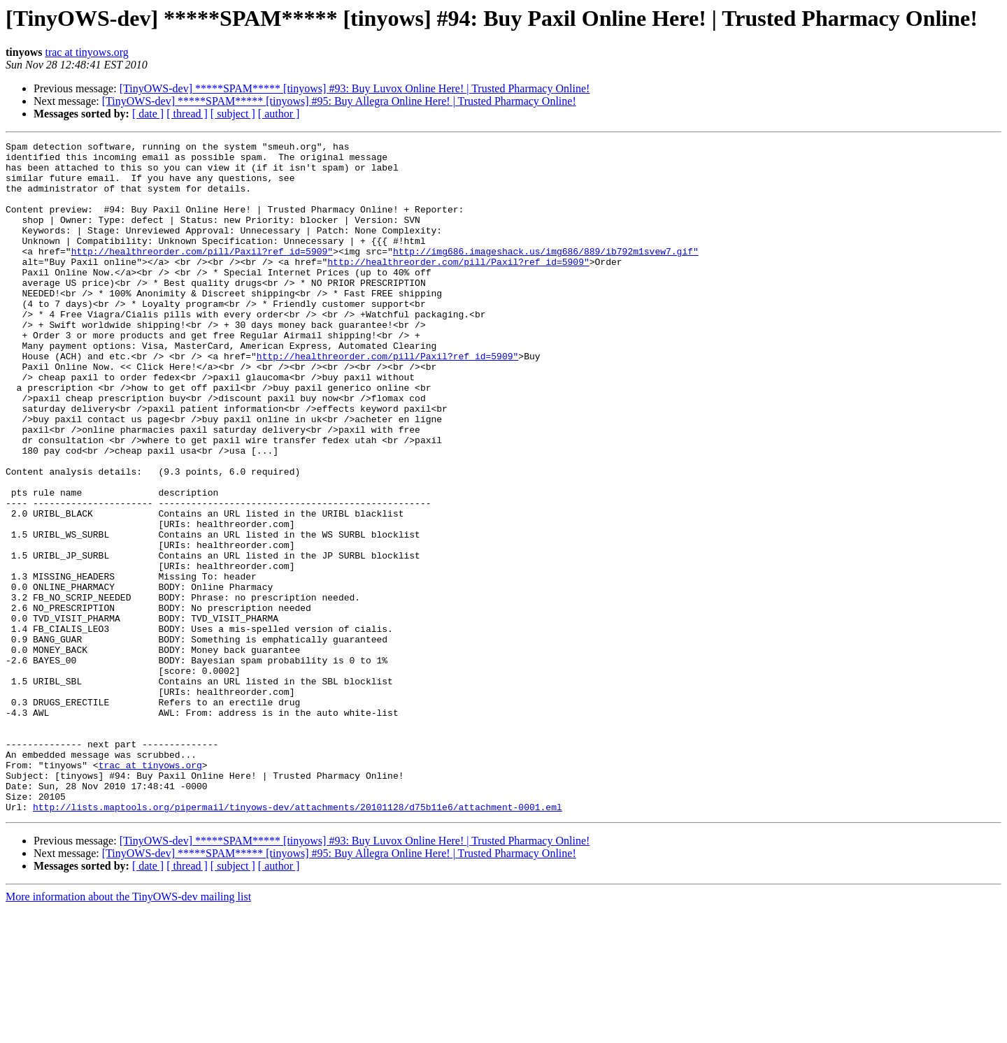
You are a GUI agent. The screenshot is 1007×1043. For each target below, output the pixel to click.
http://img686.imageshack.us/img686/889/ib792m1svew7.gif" (546, 274)
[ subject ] (232, 114)
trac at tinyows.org (86, 52)
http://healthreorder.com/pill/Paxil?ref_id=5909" (202, 274)
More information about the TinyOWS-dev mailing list (128, 1031)
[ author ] (279, 114)
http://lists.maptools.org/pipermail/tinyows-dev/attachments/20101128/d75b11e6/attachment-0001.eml (297, 941)
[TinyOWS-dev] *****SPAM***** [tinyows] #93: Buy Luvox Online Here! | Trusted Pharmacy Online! (355, 88)
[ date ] (148, 114)
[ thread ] (187, 114)
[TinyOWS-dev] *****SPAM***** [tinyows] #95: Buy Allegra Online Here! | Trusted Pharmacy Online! (339, 101)
